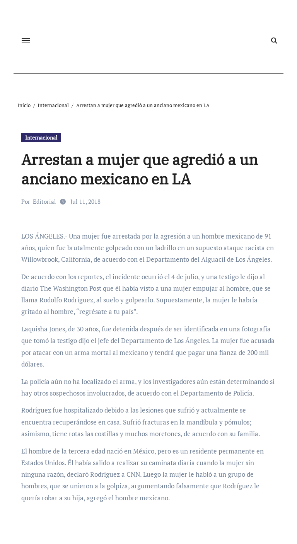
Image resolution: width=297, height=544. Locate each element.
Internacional (41, 137)
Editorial (44, 201)
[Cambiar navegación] (25, 41)
